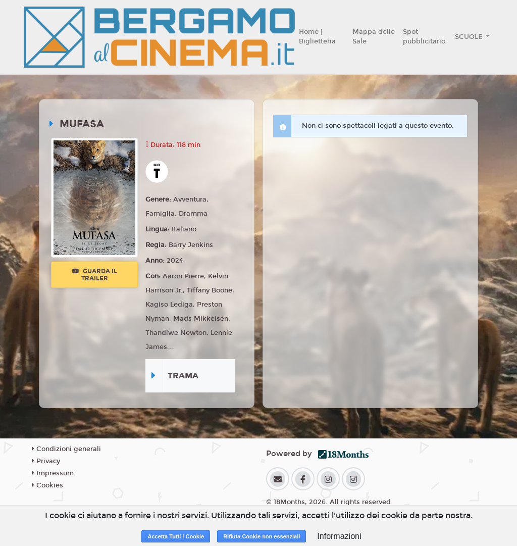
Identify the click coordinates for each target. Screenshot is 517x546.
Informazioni (339, 536)
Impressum (53, 473)
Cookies (47, 485)
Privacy (46, 461)
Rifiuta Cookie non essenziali (261, 536)
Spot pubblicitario (424, 37)
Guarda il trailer (94, 275)
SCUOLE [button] (470, 37)
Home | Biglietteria (317, 37)
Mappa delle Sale (373, 37)
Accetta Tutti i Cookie (175, 536)
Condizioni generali (66, 449)
